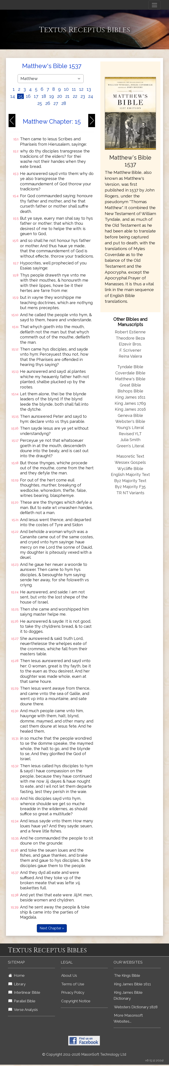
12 (81, 89)
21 (67, 96)
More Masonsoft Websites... (128, 1018)
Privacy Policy (72, 992)
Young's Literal (130, 427)
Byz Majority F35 (130, 486)
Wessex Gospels (130, 462)
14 (12, 96)
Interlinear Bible (24, 992)
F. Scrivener (130, 350)
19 (51, 96)
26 (47, 103)
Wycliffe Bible (130, 468)
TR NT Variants (130, 492)
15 (20, 96)
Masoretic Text (130, 456)
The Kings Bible (127, 975)
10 (66, 89)
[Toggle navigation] (154, 5)
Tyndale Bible (130, 366)
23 (82, 96)
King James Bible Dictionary (128, 995)
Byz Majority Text (130, 480)
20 (59, 96)
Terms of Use (72, 984)
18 (43, 96)
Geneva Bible (130, 415)
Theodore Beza (130, 338)
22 (75, 96)
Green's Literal (130, 446)
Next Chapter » (52, 928)
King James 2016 (130, 409)
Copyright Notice (75, 1001)
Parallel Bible (21, 1001)
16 (28, 96)
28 (63, 103)
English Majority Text (130, 474)
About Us (69, 975)
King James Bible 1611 (132, 984)
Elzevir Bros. (130, 344)
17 (36, 96)
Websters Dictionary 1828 (136, 1007)
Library (17, 984)
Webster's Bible (130, 421)
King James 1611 (130, 397)
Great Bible (130, 385)
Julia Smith (130, 439)
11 (74, 89)
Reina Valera (130, 356)
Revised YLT (130, 433)
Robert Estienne (130, 332)
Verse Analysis (23, 1009)
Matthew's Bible (130, 379)
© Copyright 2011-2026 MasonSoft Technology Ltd (84, 1054)
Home (16, 975)
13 (89, 89)
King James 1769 (130, 403)
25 (39, 103)
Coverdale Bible (130, 373)
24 (90, 96)
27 (55, 103)
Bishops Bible (130, 391)
